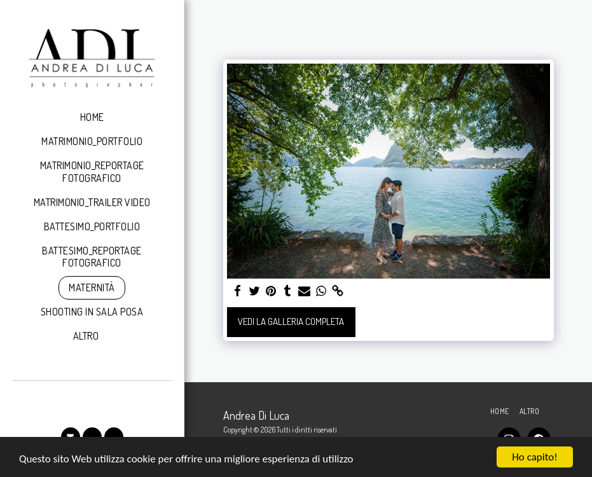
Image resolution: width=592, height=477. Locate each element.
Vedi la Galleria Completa (291, 321)
